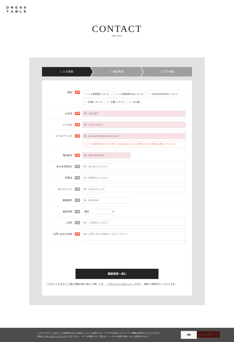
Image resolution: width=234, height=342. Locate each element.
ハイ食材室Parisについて (130, 94)
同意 (189, 335)
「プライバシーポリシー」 (120, 284)
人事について (117, 102)
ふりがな (67, 124)
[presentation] (107, 252)
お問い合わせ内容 (62, 234)
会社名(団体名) (64, 166)
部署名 (68, 178)
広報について (95, 102)
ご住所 (68, 222)
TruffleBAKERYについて (165, 94)
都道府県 (67, 211)
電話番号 (67, 155)
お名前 (68, 113)
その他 (136, 102)
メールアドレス (64, 136)
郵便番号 (67, 200)
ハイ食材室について (98, 94)
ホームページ (65, 189)
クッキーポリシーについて (54, 336)
